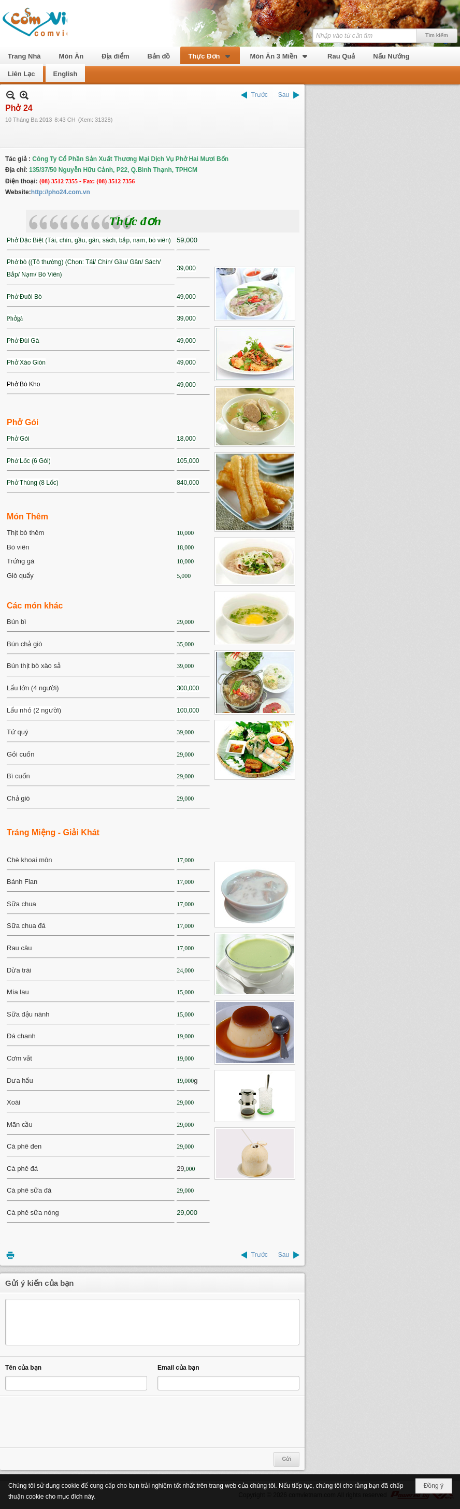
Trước (259, 94)
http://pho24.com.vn (60, 192)
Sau (283, 94)
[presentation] (84, 1422)
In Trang (10, 1255)
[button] (209, 55)
